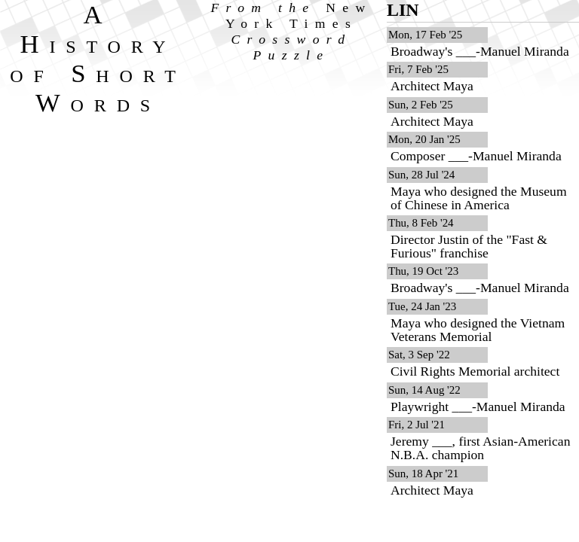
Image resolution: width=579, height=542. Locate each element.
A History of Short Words (97, 58)
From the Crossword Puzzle (291, 31)
